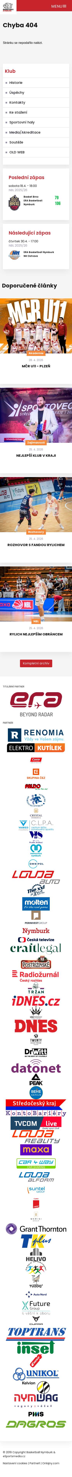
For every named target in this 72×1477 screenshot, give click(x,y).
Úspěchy (16, 92)
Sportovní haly (22, 122)
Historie (15, 82)
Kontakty (17, 102)
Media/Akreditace (25, 132)
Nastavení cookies (15, 1463)
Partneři (35, 1463)
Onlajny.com (50, 1463)
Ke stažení (18, 112)
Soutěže (16, 142)
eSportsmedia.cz (14, 1456)
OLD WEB (17, 152)
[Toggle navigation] (59, 5)
